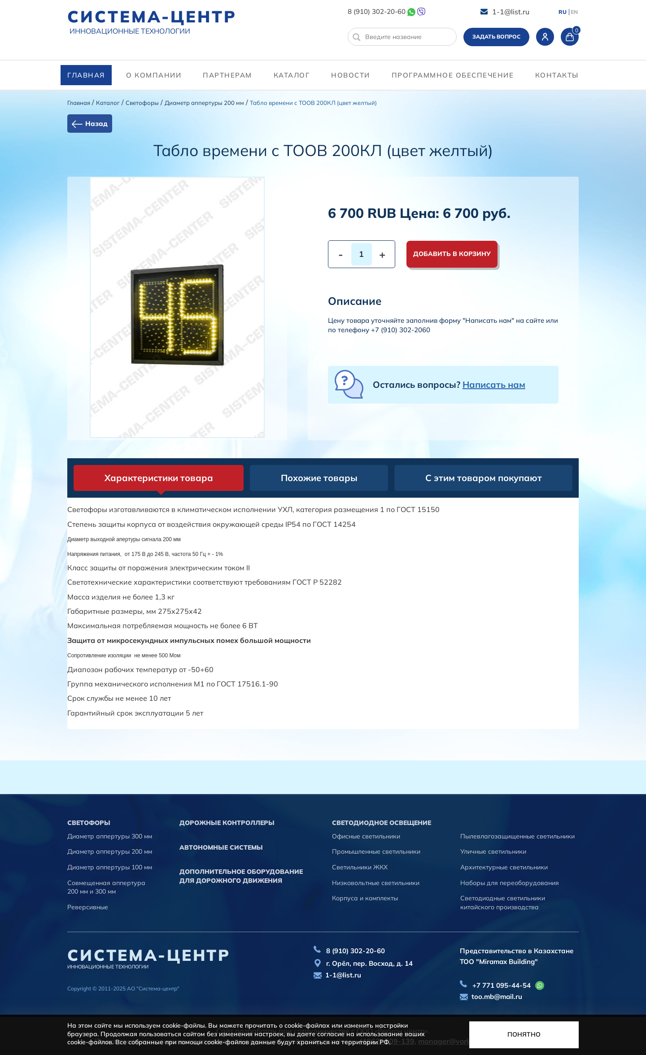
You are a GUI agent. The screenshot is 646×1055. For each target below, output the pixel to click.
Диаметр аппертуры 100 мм (109, 867)
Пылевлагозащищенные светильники (517, 836)
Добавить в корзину (452, 254)
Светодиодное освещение (381, 823)
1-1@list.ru (510, 11)
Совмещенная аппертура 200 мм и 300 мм (106, 887)
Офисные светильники (366, 836)
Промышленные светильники (376, 851)
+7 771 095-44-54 (501, 985)
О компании (153, 75)
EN (574, 12)
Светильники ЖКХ (360, 867)
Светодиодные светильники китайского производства (502, 902)
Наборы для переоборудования (509, 883)
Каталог (292, 75)
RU (563, 12)
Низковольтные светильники (375, 883)
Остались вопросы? (449, 384)
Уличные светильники (493, 851)
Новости (350, 75)
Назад (96, 123)
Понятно (524, 1034)
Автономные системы (221, 847)
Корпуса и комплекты (365, 898)
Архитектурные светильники (504, 867)
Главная (86, 75)
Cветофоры (142, 102)
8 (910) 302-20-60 (377, 11)
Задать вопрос (496, 36)
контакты (557, 75)
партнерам (227, 75)
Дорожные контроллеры (227, 823)
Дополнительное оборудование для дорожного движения (241, 876)
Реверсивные (87, 907)
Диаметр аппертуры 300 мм (109, 836)
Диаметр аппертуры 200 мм (204, 102)
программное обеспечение (453, 75)
